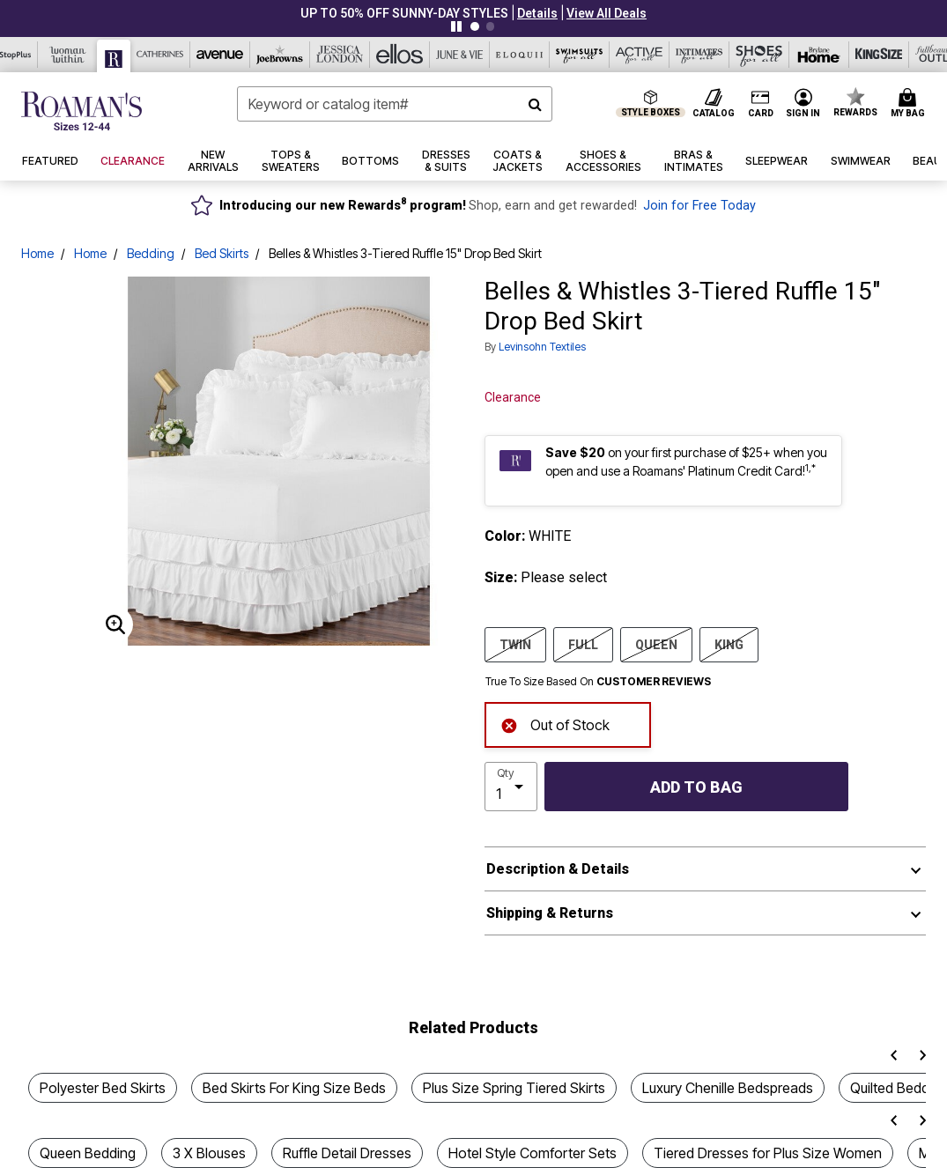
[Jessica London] (340, 54)
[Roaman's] (114, 56)
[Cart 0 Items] (910, 104)
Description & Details (557, 869)
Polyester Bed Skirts (103, 1088)
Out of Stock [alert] (555, 723)
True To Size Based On (598, 682)
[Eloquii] (520, 54)
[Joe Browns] (280, 54)
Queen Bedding (88, 1153)
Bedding (150, 253)
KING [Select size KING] (729, 644)
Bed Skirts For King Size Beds (294, 1088)
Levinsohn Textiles (542, 346)
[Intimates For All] (699, 54)
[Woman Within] (68, 54)
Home (37, 253)
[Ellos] (400, 54)
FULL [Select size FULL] (583, 644)
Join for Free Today (699, 205)
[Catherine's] (160, 54)
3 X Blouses (209, 1153)
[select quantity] (511, 786)
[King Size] (879, 54)
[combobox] (394, 104)
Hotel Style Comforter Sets (532, 1153)
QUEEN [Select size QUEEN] (656, 644)
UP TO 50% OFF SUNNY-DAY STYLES (404, 13)
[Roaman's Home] (81, 111)
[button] (537, 13)
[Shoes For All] (759, 54)
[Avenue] (220, 54)
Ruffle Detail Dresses (347, 1153)
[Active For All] (640, 54)
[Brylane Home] (819, 54)
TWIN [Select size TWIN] (515, 644)
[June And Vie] (460, 54)
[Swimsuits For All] (580, 54)
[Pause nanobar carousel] (456, 26)
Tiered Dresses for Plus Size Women (768, 1153)
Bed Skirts (221, 253)
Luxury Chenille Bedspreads (727, 1088)
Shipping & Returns (549, 913)
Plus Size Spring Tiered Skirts (514, 1088)
